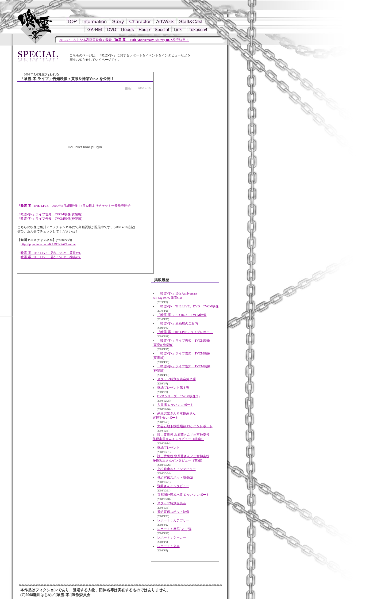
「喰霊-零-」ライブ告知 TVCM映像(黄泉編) (49, 214)
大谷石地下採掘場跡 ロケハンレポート (185, 426)
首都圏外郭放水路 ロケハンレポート (183, 495)
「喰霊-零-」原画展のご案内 (177, 323)
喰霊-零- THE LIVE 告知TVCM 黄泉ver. (51, 253)
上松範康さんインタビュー (176, 469)
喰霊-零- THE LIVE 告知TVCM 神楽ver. (51, 257)
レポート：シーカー (171, 537)
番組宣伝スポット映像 (173, 512)
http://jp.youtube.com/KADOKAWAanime (48, 244)
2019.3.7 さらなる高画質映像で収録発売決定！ (124, 40)
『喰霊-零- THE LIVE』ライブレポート (185, 332)
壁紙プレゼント (168, 447)
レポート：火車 (168, 546)
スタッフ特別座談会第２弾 (176, 379)
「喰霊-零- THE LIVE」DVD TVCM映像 (188, 306)
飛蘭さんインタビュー (173, 486)
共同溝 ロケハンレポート (175, 405)
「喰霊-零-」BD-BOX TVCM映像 (182, 315)
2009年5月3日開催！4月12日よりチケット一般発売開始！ (75, 206)
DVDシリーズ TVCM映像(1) (178, 396)
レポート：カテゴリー (173, 520)
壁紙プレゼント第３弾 (173, 388)
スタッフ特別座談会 (171, 503)
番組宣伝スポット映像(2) (175, 477)
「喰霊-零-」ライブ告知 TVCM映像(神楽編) (49, 218)
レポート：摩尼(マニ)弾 (174, 529)
